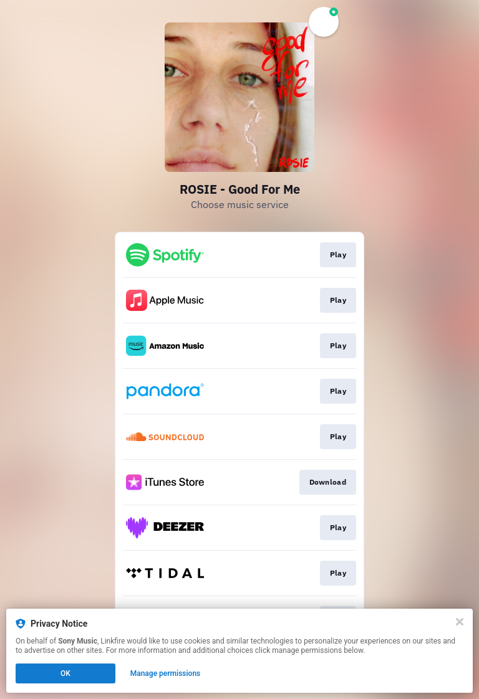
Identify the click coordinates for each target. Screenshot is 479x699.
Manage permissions (165, 673)
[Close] (460, 622)
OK (65, 673)
